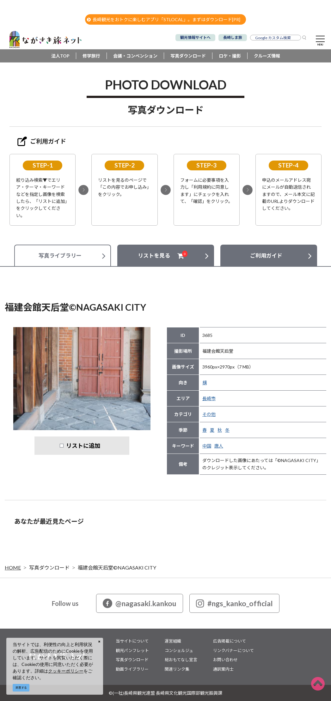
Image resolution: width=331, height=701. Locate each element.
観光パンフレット (132, 650)
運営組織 (173, 640)
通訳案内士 (223, 669)
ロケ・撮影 (230, 55)
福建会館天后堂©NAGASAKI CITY (117, 567)
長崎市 (209, 398)
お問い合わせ (225, 659)
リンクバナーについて (233, 650)
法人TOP (60, 55)
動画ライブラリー (132, 669)
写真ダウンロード (188, 55)
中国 (206, 445)
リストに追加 (83, 445)
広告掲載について (229, 640)
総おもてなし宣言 (181, 659)
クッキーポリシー (65, 671)
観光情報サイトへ (195, 37)
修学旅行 (91, 55)
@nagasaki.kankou (139, 603)
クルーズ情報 (267, 55)
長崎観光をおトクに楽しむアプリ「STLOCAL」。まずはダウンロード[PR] (163, 19)
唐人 (218, 445)
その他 (209, 414)
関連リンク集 (177, 669)
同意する (21, 687)
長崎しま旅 (232, 37)
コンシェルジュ (179, 650)
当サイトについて (132, 640)
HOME (13, 567)
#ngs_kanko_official (234, 603)
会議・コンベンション (135, 55)
